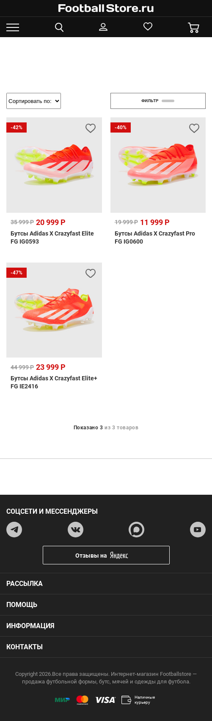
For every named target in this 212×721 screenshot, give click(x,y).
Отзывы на (112, 555)
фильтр (157, 100)
